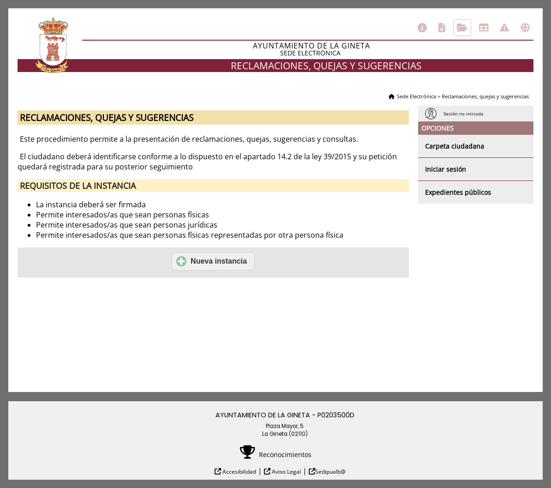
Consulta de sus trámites (462, 27)
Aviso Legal (285, 472)
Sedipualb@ (330, 472)
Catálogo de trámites (442, 27)
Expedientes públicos (458, 192)
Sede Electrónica (416, 96)
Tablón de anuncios (483, 27)
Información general (422, 27)
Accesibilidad (238, 472)
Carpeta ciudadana (454, 146)
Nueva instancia (211, 261)
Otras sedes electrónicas (525, 27)
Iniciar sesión (445, 169)
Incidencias (504, 27)
